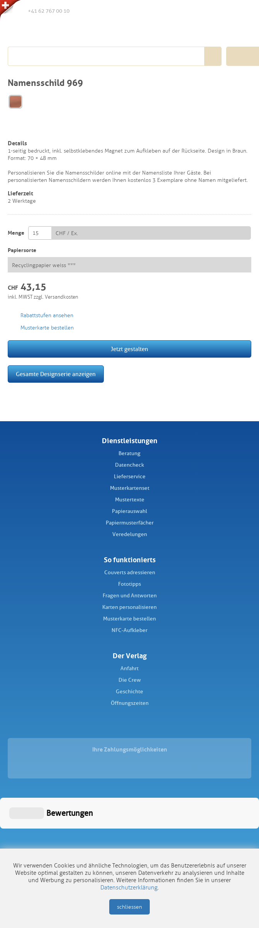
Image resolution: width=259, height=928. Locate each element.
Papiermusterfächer (130, 522)
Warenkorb (242, 11)
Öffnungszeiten (130, 703)
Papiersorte (22, 250)
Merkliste (210, 11)
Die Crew (129, 680)
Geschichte (129, 691)
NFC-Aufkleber (129, 630)
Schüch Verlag (51, 31)
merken (13, 129)
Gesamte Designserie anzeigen (56, 374)
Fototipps (129, 584)
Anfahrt (129, 668)
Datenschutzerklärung (128, 887)
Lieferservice (130, 476)
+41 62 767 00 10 (42, 10)
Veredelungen (129, 534)
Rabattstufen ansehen (46, 315)
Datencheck (129, 465)
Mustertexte (129, 499)
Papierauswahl (129, 511)
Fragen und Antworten (130, 595)
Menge (16, 233)
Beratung (129, 453)
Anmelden (226, 11)
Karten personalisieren (129, 607)
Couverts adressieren (129, 572)
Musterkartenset (129, 488)
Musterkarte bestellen (129, 618)
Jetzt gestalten (129, 349)
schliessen (129, 907)
